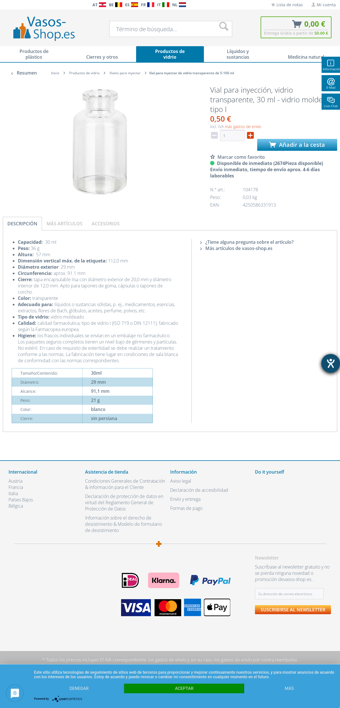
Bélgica (16, 506)
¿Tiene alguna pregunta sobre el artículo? (246, 242)
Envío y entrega (185, 499)
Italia (13, 493)
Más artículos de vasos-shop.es (236, 248)
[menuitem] (5, 4)
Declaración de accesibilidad (199, 490)
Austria (15, 481)
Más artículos (65, 224)
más (289, 688)
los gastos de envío (167, 660)
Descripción (22, 224)
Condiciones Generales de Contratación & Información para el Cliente (125, 484)
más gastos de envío (243, 126)
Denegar (78, 688)
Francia (16, 487)
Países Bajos (21, 500)
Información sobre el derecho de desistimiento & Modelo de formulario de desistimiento (123, 524)
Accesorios (106, 224)
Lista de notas (287, 4)
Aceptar (184, 688)
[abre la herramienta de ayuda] (330, 363)
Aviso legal (180, 481)
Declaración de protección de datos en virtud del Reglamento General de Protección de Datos (124, 502)
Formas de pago (186, 508)
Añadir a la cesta (297, 145)
